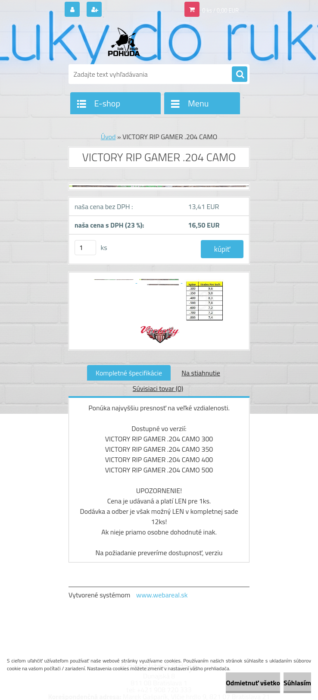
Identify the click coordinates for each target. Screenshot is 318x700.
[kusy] (85, 247)
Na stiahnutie (200, 373)
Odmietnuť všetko (253, 683)
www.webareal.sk (162, 595)
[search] (239, 74)
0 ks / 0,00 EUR (220, 10)
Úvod (108, 136)
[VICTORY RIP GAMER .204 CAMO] (159, 190)
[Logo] (128, 41)
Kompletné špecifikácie (129, 373)
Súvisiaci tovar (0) (158, 388)
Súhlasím (297, 683)
